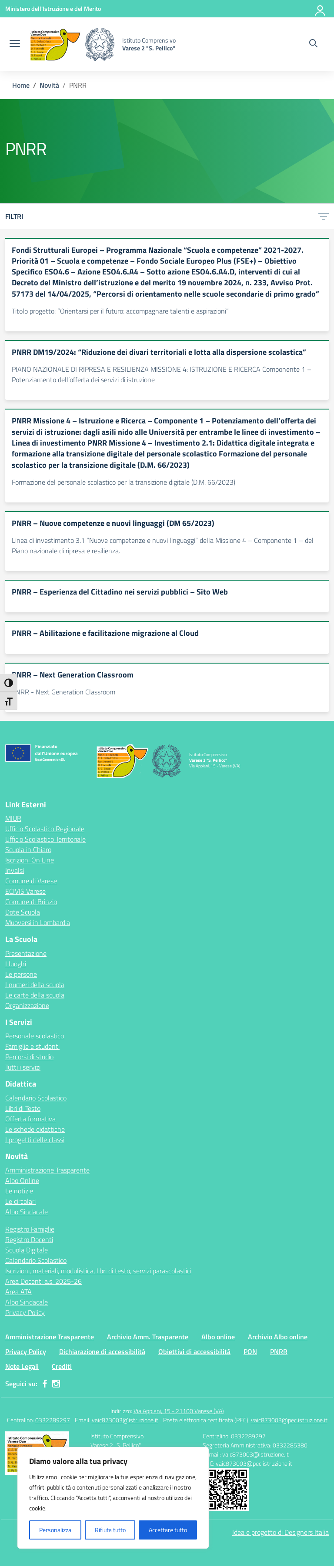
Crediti (62, 1366)
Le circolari (20, 1201)
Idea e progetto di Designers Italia (280, 1532)
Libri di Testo (22, 1108)
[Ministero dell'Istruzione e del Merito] (53, 8)
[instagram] (56, 1384)
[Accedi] (320, 8)
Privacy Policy (25, 1312)
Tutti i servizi (22, 1067)
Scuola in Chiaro (28, 849)
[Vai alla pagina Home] (21, 85)
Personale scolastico (34, 1036)
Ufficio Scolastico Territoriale (45, 839)
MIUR (13, 818)
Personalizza (55, 1529)
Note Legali (22, 1366)
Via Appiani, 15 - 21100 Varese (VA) (179, 1410)
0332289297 (52, 1419)
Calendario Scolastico (36, 1098)
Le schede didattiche (35, 1129)
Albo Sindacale (26, 1211)
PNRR (278, 1351)
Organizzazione (27, 1005)
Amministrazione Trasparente (47, 1170)
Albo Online (22, 1180)
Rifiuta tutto (110, 1529)
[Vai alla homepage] (72, 44)
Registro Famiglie (29, 1229)
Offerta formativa (30, 1118)
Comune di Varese (31, 881)
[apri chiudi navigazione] (15, 44)
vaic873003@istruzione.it (125, 1419)
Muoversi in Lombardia (37, 922)
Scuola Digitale (26, 1250)
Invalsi (14, 870)
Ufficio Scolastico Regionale (44, 828)
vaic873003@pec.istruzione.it (289, 1419)
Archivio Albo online (277, 1336)
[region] (113, 1498)
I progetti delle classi (34, 1139)
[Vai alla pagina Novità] (49, 85)
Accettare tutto (168, 1529)
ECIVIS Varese (25, 891)
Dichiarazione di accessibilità (102, 1351)
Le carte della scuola (34, 995)
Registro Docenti (29, 1239)
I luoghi (15, 963)
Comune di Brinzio (31, 901)
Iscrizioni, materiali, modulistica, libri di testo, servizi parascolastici (98, 1270)
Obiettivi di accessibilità (194, 1351)
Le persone (21, 974)
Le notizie (19, 1191)
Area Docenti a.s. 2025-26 (43, 1281)
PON (250, 1351)
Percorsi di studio (29, 1056)
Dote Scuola (22, 912)
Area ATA (18, 1291)
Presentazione (26, 953)
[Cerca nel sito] (313, 44)
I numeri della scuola (34, 984)
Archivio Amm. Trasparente (147, 1336)
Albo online (218, 1336)
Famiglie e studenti (32, 1046)
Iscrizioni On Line (29, 860)
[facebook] (45, 1384)
